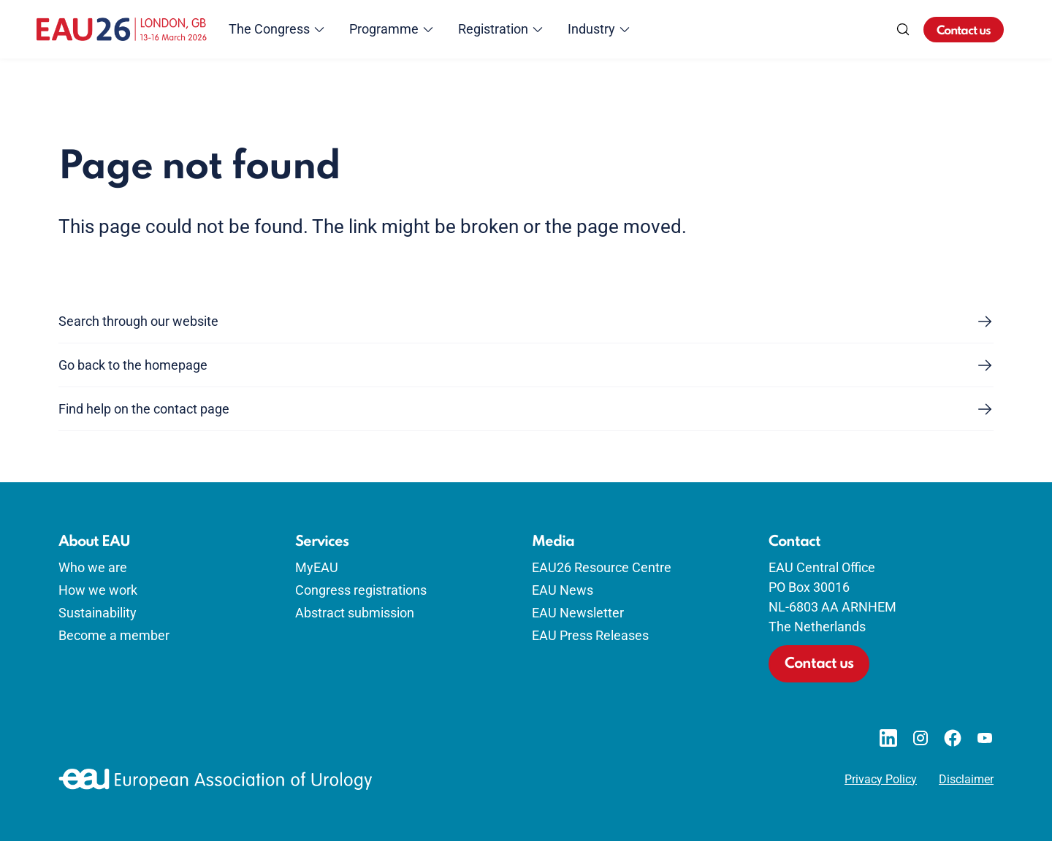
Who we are (92, 567)
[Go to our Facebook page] (952, 738)
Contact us (964, 31)
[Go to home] (122, 29)
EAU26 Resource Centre (601, 567)
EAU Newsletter (578, 612)
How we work (97, 590)
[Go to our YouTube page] (985, 738)
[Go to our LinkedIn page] (888, 738)
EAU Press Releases (590, 635)
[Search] (903, 29)
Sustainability (97, 612)
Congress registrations (361, 590)
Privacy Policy (881, 779)
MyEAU (316, 567)
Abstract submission (354, 612)
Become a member (113, 635)
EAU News (562, 590)
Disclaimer (966, 779)
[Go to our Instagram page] (920, 738)
